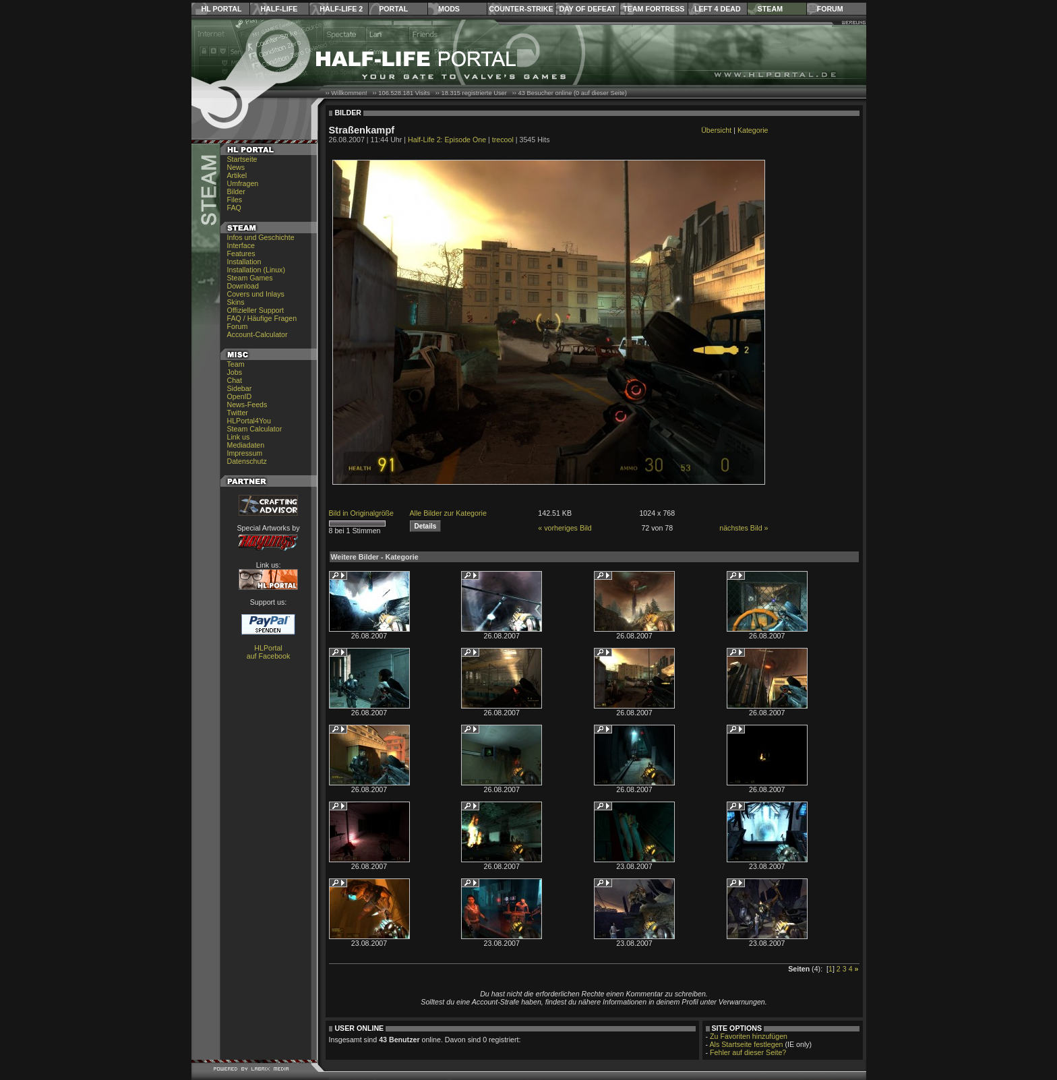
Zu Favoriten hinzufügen (748, 1036)
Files (235, 200)
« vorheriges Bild (564, 528)
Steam (770, 9)
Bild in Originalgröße (361, 513)
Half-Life (278, 9)
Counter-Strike (521, 9)
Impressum (245, 453)
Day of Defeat (587, 9)
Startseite (242, 159)
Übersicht (716, 130)
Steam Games (250, 278)
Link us (238, 437)
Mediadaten (246, 445)
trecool (503, 140)
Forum (830, 9)
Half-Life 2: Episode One (447, 140)
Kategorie (752, 130)
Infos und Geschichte (261, 237)
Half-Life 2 (341, 9)
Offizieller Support (255, 310)
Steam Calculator (254, 429)
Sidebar (239, 388)
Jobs (235, 372)
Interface (241, 245)
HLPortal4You (249, 421)
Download (243, 286)
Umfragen (243, 183)
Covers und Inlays (255, 294)
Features (241, 253)
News (236, 167)
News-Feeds (247, 404)
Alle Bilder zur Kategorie (448, 513)
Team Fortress (653, 9)
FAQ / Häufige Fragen (262, 318)
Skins (236, 302)
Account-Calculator (257, 334)
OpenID (239, 396)
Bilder (236, 191)
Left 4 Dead (717, 9)
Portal (393, 9)
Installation (244, 262)
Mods (449, 9)
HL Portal (222, 9)
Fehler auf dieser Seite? (748, 1052)
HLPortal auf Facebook (269, 652)
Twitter (237, 413)
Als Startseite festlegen (746, 1044)
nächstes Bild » (743, 528)
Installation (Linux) (256, 270)
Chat (235, 380)
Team (236, 364)
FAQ (234, 208)
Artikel (237, 175)
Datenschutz (247, 461)
